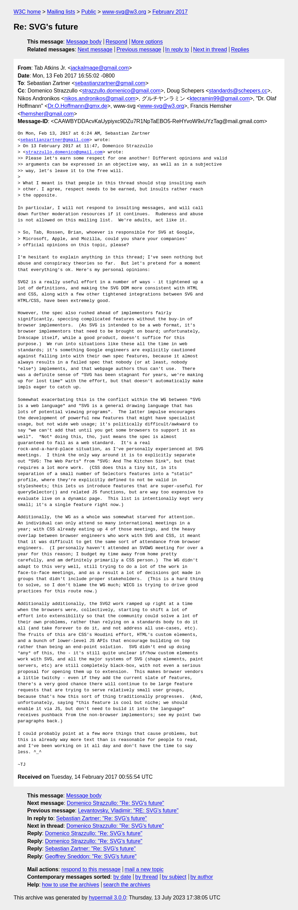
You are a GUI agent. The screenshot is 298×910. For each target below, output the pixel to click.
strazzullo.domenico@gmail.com (121, 91)
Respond (116, 42)
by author (201, 877)
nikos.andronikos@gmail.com (99, 98)
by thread (146, 877)
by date (122, 877)
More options (147, 42)
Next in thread (210, 49)
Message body (84, 42)
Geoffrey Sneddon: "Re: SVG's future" (90, 856)
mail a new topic (144, 869)
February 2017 (170, 12)
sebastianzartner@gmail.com (110, 83)
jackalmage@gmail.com (100, 68)
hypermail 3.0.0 (107, 897)
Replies (240, 49)
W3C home (27, 12)
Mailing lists (61, 12)
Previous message (139, 49)
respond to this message (90, 869)
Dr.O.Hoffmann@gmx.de (77, 106)
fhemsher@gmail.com (47, 114)
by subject (174, 877)
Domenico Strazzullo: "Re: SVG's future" (115, 803)
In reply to (177, 49)
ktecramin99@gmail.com (220, 98)
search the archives (127, 885)
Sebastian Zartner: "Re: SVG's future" (101, 818)
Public (88, 12)
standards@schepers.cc (238, 91)
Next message (95, 49)
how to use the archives (70, 885)
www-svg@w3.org (124, 12)
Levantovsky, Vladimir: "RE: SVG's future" (128, 810)
